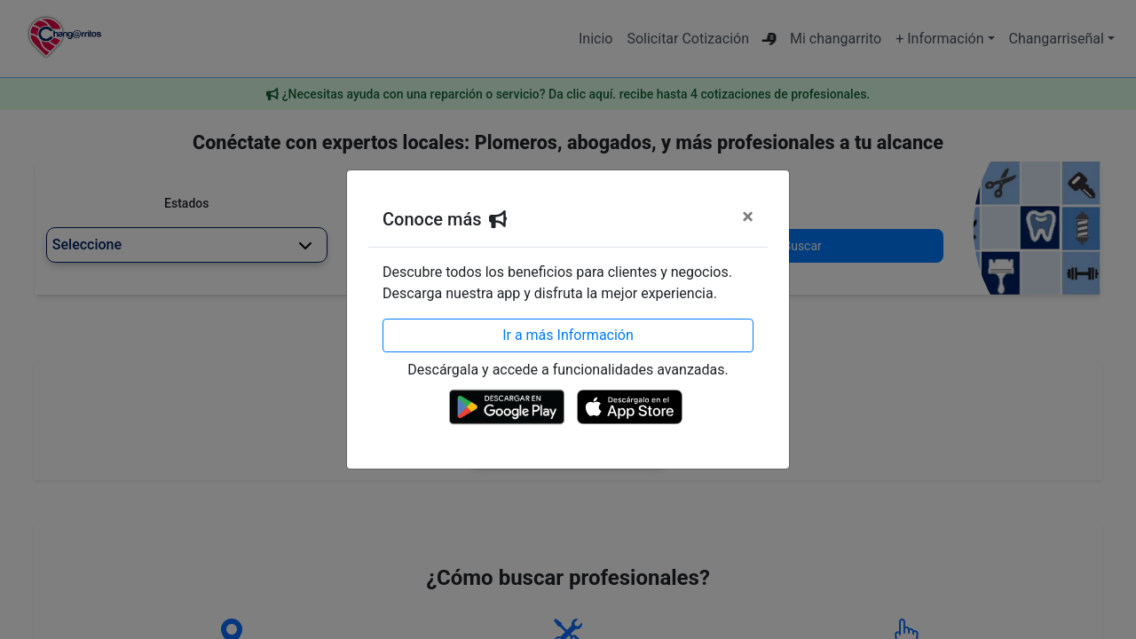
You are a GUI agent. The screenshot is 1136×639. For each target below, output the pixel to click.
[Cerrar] (748, 216)
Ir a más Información (568, 335)
